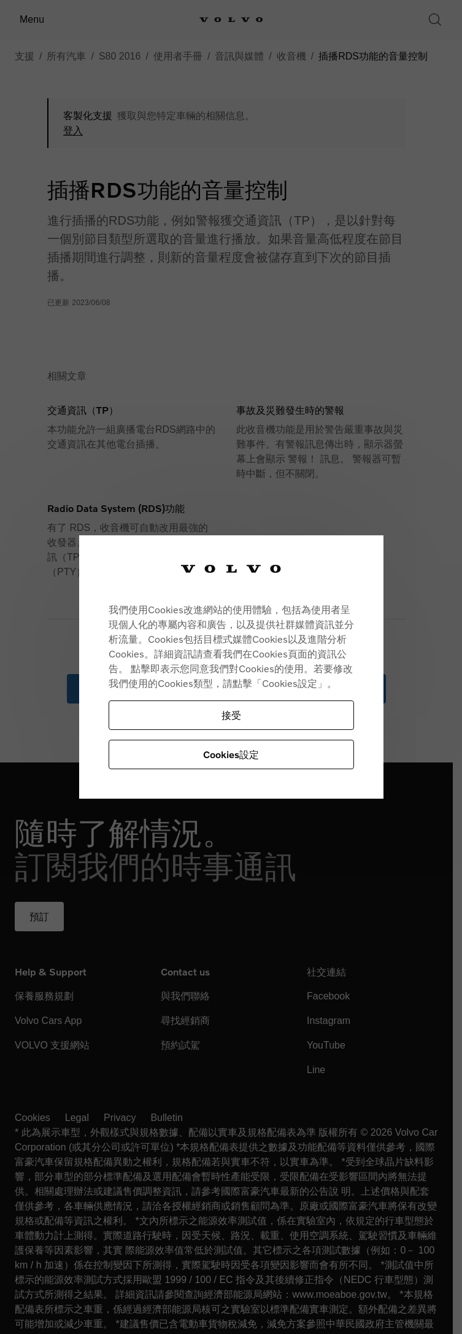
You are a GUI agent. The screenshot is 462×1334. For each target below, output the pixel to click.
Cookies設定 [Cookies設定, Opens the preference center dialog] (231, 754)
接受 (231, 715)
